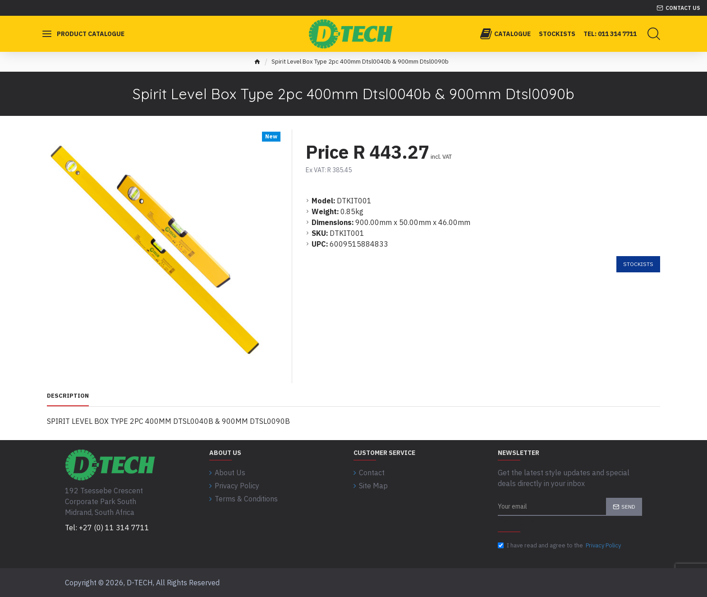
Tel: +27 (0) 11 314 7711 (107, 527)
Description (68, 396)
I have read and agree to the (560, 545)
